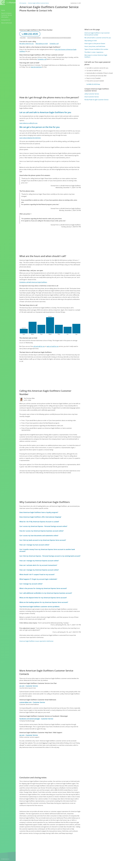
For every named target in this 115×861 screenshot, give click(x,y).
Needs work (74, 846)
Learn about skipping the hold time (30, 138)
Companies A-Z (5, 20)
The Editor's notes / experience (93, 52)
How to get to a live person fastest (94, 43)
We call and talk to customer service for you (97, 38)
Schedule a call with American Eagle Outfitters (33, 282)
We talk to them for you (26, 43)
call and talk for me (39, 346)
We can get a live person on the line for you (39, 127)
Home (3, 10)
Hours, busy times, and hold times (94, 46)
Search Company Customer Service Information (6, 15)
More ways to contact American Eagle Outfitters (95, 56)
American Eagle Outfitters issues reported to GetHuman (36, 641)
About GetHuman (6, 23)
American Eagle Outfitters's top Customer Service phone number (97, 34)
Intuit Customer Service (91, 97)
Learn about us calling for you (28, 123)
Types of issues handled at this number (96, 49)
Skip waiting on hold (42, 43)
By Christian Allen (29, 398)
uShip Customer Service (91, 94)
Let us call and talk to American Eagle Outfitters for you (45, 112)
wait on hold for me (52, 346)
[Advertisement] (50, 82)
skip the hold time (36, 67)
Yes (68, 846)
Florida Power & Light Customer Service (96, 100)
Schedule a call (54, 43)
